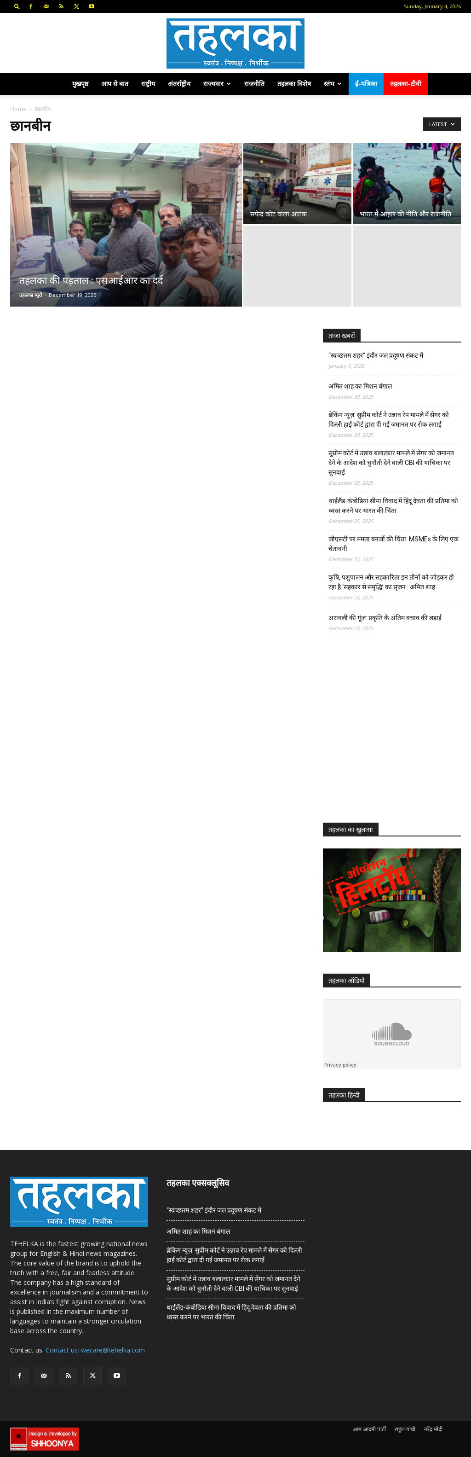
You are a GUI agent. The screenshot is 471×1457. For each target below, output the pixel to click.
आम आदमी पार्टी (369, 1429)
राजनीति (254, 83)
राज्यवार (217, 83)
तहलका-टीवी (405, 83)
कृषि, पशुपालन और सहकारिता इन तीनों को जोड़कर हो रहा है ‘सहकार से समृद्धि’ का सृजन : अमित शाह (391, 582)
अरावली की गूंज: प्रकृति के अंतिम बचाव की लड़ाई (385, 617)
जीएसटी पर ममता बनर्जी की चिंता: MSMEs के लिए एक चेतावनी (393, 543)
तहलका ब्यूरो (30, 294)
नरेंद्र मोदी (433, 1429)
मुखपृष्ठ (80, 83)
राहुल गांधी (405, 1429)
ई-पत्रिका (366, 83)
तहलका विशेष (294, 83)
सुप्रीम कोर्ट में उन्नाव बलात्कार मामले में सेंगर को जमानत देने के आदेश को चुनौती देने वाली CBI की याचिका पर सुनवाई (391, 462)
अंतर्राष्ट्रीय (179, 83)
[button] (17, 6)
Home (18, 109)
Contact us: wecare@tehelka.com (95, 1350)
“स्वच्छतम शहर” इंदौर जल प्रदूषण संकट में (375, 355)
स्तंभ (333, 83)
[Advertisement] (392, 735)
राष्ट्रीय (148, 83)
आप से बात (114, 83)
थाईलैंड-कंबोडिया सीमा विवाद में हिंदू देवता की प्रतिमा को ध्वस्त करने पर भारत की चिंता (393, 505)
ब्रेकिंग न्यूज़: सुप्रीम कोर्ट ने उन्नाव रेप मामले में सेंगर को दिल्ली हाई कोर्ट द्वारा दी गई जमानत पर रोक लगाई (388, 419)
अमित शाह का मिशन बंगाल (360, 386)
